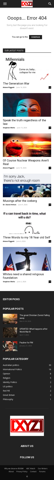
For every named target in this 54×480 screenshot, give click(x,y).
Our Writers (42, 468)
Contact (33, 471)
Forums (42, 471)
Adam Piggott (8, 87)
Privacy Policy (21, 471)
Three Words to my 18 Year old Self (26, 237)
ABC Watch (30, 468)
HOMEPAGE (35, 37)
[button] (5, 4)
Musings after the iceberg (20, 201)
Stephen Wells (9, 128)
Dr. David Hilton (9, 205)
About (11, 471)
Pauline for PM (26, 342)
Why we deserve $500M (13, 468)
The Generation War (16, 83)
